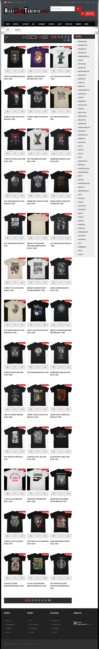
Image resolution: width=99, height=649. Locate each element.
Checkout (87, 2)
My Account (64, 2)
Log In (93, 2)
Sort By (24, 37)
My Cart (80, 2)
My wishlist (55, 628)
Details (22, 71)
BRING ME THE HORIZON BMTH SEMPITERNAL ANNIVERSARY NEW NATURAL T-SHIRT (36, 245)
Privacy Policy (33, 628)
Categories (17, 30)
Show (40, 37)
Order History (56, 624)
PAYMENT (9, 628)
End (68, 40)
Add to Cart (7, 71)
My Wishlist (73, 2)
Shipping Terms (10, 624)
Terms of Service (33, 624)
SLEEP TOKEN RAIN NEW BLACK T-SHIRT (38, 372)
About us (8, 620)
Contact (31, 632)
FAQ (30, 620)
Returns (8, 632)
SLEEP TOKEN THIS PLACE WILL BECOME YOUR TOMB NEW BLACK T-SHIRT (60, 585)
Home (7, 30)
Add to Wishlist (14, 71)
